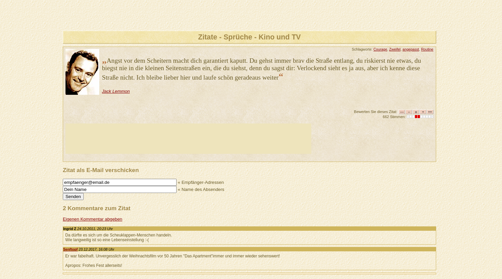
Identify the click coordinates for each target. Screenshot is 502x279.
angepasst (410, 49)
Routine (427, 49)
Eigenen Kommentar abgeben (92, 219)
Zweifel (395, 49)
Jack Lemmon (116, 91)
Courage (380, 49)
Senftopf (70, 249)
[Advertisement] (188, 138)
